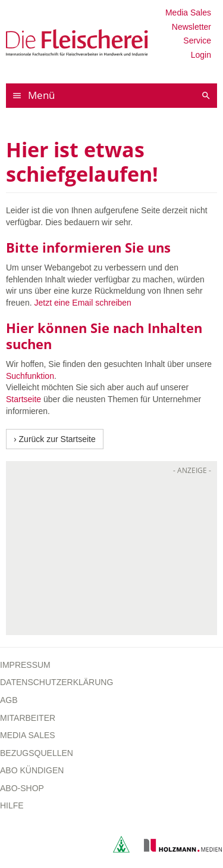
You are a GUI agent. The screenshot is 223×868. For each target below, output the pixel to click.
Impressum (25, 665)
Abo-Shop (22, 788)
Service (197, 40)
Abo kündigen (32, 770)
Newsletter (191, 27)
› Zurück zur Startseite (55, 439)
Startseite (23, 399)
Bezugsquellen (36, 753)
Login (201, 55)
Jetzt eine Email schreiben (82, 302)
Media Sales (188, 12)
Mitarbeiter (27, 718)
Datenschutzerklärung (56, 682)
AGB (9, 700)
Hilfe (12, 805)
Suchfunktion (30, 376)
